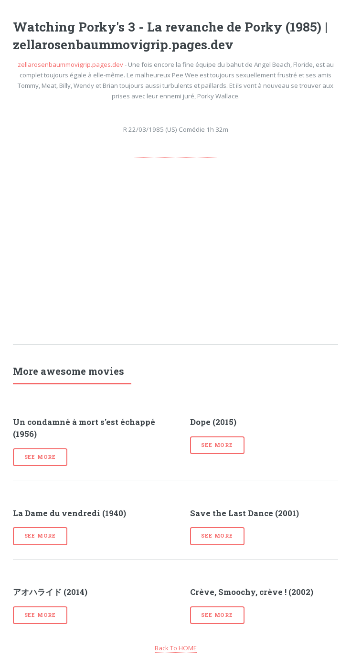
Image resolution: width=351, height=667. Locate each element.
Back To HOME (176, 648)
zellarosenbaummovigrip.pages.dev (70, 64)
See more (40, 457)
